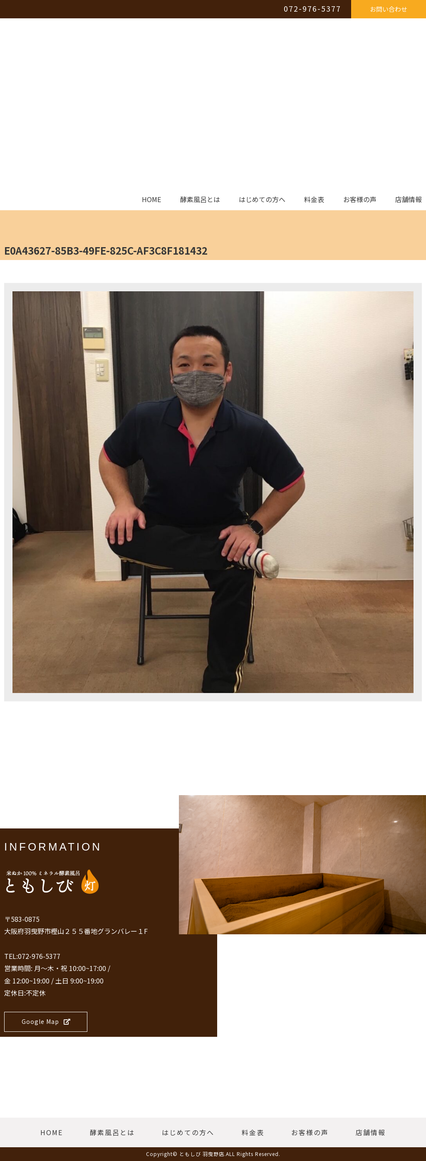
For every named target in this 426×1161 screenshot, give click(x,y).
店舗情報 (408, 199)
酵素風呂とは (200, 199)
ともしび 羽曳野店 (201, 1153)
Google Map (46, 1021)
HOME (151, 199)
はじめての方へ (262, 199)
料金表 (314, 199)
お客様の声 (359, 199)
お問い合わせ (388, 9)
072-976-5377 (312, 8)
